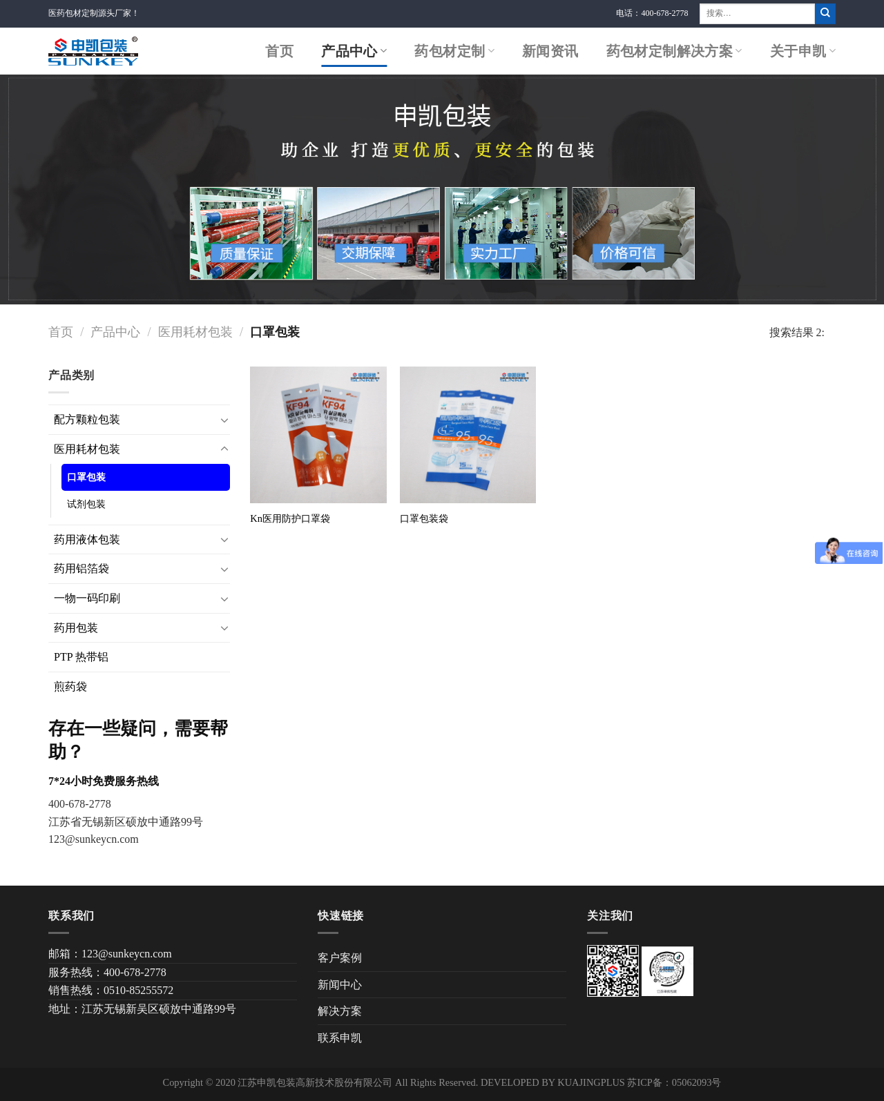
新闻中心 (340, 985)
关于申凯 (803, 51)
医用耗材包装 (195, 332)
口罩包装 (86, 477)
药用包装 (76, 628)
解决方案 (340, 1011)
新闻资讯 (550, 51)
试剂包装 (86, 503)
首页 (279, 51)
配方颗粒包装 (87, 419)
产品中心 (354, 51)
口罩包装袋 (424, 518)
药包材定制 (454, 51)
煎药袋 (70, 686)
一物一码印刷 (87, 598)
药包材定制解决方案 (674, 51)
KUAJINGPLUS (591, 1082)
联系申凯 (340, 1038)
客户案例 (340, 958)
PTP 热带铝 (81, 657)
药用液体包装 (87, 539)
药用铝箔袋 (81, 568)
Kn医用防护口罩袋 (290, 518)
